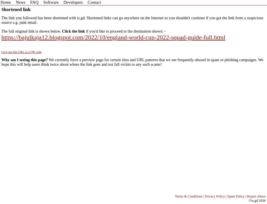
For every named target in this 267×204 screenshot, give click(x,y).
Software (51, 2)
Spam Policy (236, 196)
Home (6, 2)
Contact (94, 2)
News (21, 2)
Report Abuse (256, 196)
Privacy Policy (215, 196)
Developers (73, 2)
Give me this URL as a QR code (21, 52)
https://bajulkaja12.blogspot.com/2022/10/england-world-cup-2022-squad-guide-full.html (113, 37)
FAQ (34, 2)
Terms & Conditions (189, 196)
